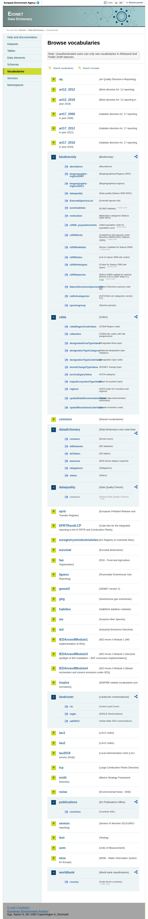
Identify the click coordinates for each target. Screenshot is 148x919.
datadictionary (69, 429)
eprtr (62, 511)
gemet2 (64, 588)
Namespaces (15, 84)
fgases (64, 574)
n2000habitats (78, 247)
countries (75, 811)
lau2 (62, 743)
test (61, 837)
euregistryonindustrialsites (78, 540)
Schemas (13, 64)
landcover (66, 697)
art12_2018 (67, 99)
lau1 (62, 732)
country (74, 881)
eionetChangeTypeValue (84, 367)
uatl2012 (74, 721)
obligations (76, 468)
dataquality (76, 193)
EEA (23, 3)
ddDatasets (76, 446)
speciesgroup (78, 305)
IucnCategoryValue (81, 374)
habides (65, 609)
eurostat (65, 550)
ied (61, 629)
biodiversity (67, 157)
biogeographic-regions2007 (78, 175)
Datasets (12, 44)
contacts (75, 438)
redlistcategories (79, 296)
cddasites (75, 333)
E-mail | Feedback (18, 907)
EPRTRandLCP (70, 525)
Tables (11, 50)
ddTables (75, 453)
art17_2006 (67, 114)
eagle (73, 713)
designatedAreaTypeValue (84, 343)
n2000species (78, 274)
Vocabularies (15, 71)
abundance (76, 166)
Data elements (16, 57)
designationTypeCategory (84, 350)
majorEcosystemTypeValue (84, 381)
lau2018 (64, 753)
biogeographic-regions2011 (78, 184)
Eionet (22, 30)
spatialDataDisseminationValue (84, 398)
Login (110, 2)
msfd (62, 777)
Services (12, 78)
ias (61, 619)
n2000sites (76, 257)
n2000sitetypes (78, 264)
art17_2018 (67, 142)
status (73, 475)
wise (62, 858)
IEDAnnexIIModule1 (73, 639)
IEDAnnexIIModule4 (73, 668)
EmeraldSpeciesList (81, 200)
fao (61, 560)
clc (71, 706)
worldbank (66, 872)
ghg (62, 599)
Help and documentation (22, 37)
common (65, 419)
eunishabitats (78, 207)
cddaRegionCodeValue (83, 326)
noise (63, 792)
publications (68, 802)
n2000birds (76, 235)
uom (62, 847)
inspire (64, 682)
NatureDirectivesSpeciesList (84, 286)
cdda (62, 317)
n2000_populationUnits (83, 225)
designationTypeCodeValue (84, 359)
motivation (76, 215)
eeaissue (75, 461)
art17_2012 (67, 128)
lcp (61, 767)
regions (74, 388)
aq (61, 79)
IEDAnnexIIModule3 (73, 654)
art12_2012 (67, 89)
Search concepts (91, 68)
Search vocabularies (63, 68)
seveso (64, 823)
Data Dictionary (36, 30)
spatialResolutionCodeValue (84, 407)
